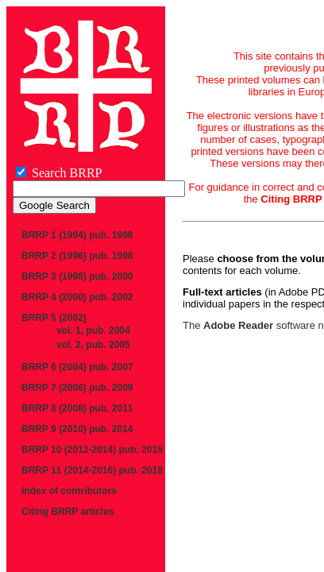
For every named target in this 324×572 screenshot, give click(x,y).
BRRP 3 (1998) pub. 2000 (77, 276)
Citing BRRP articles (67, 511)
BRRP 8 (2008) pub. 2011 (77, 408)
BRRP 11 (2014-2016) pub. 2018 (92, 470)
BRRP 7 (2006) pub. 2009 (77, 387)
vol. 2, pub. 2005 (93, 344)
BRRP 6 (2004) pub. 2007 (77, 367)
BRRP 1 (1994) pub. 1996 (77, 235)
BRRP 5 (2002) (54, 317)
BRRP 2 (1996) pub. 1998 (77, 255)
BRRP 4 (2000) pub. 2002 (77, 297)
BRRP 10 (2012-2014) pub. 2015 (92, 449)
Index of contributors (69, 491)
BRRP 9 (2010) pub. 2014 (77, 429)
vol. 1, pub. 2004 (93, 330)
